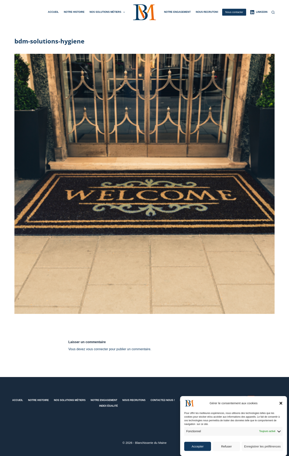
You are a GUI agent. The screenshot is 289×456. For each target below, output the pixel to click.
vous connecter (97, 349)
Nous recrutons (207, 12)
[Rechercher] (273, 12)
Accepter (197, 448)
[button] (281, 406)
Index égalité (108, 405)
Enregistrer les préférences (262, 448)
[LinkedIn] (258, 12)
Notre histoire (74, 12)
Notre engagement (177, 12)
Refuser (226, 448)
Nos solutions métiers (108, 12)
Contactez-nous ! (162, 400)
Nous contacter (234, 12)
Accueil (53, 12)
